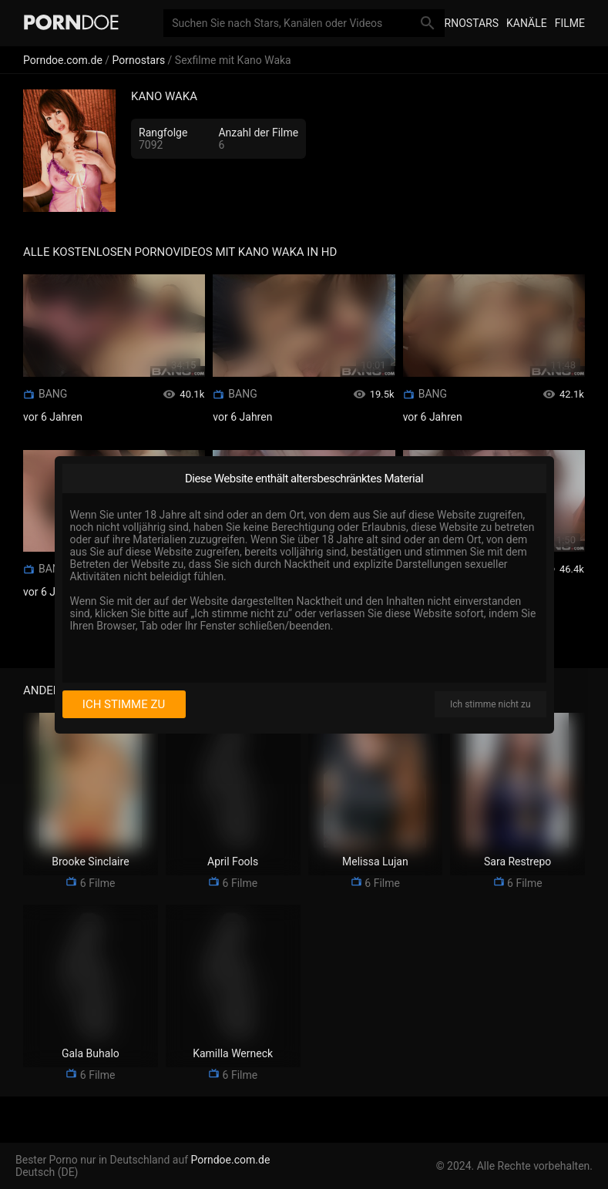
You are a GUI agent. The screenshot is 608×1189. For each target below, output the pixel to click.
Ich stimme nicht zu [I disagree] (490, 704)
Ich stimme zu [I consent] (123, 704)
